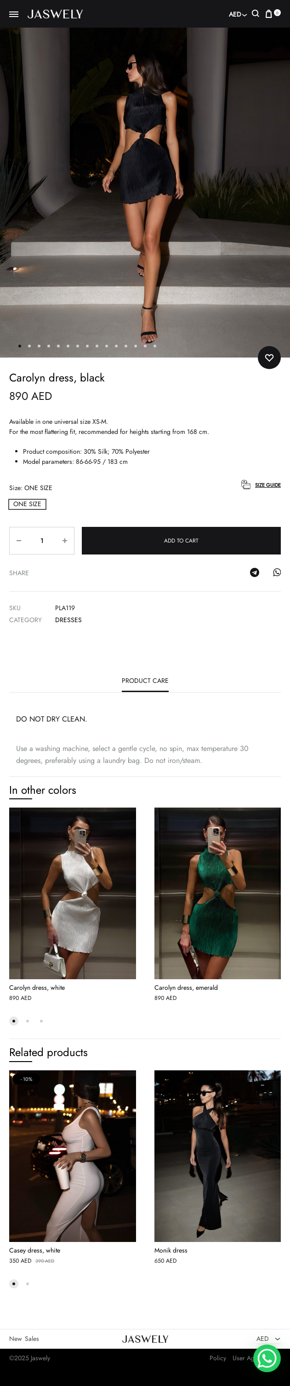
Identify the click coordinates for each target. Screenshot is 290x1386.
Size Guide (268, 485)
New (15, 1338)
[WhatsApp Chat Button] (267, 1358)
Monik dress (171, 1250)
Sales (32, 1338)
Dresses (68, 619)
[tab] (145, 683)
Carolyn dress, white (37, 987)
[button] (27, 504)
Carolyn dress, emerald (186, 987)
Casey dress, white (34, 1250)
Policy (218, 1358)
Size (30, 487)
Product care (145, 680)
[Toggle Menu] (13, 15)
